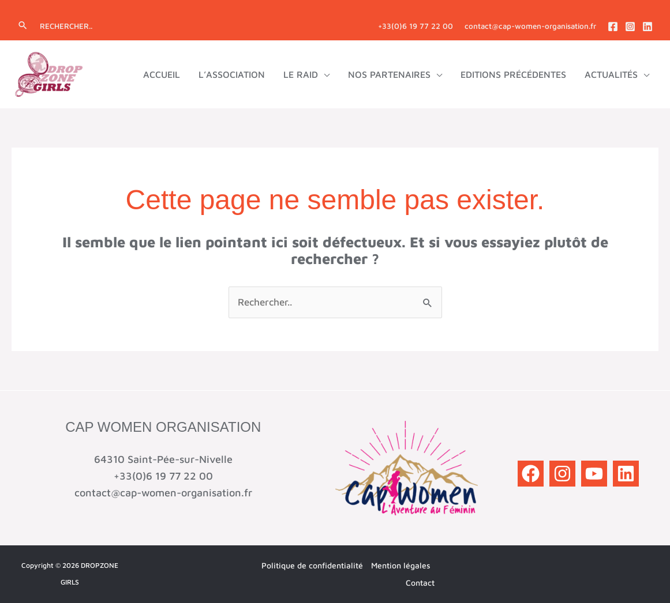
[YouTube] (594, 474)
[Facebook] (613, 26)
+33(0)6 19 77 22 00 (415, 26)
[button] (22, 26)
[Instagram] (630, 26)
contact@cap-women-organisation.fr (530, 26)
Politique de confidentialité (312, 565)
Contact (420, 582)
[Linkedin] (647, 26)
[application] (324, 74)
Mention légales (401, 565)
